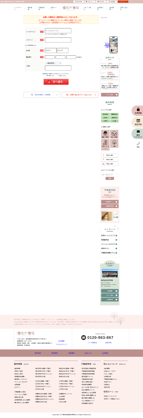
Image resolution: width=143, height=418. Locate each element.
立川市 (105, 118)
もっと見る (110, 95)
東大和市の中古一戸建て (43, 372)
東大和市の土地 (40, 378)
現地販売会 (104, 240)
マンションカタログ (106, 245)
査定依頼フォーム (87, 378)
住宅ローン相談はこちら (112, 400)
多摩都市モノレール (65, 395)
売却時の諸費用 (87, 386)
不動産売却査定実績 (88, 372)
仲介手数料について (88, 391)
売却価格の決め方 (87, 404)
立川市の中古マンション (43, 388)
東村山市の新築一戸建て (67, 370)
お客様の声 (100, 8)
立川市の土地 (40, 390)
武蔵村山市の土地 (41, 403)
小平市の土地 (63, 390)
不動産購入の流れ (20, 393)
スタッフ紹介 (87, 8)
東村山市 (114, 118)
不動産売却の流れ (87, 380)
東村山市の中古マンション (67, 375)
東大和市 (105, 115)
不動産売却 (41, 8)
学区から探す (109, 164)
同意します (50, 75)
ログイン (17, 388)
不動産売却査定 (110, 207)
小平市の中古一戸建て (66, 385)
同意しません (61, 75)
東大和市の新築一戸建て (43, 370)
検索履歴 (112, 1)
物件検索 (30, 8)
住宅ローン (54, 8)
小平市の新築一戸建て (66, 382)
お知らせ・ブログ (109, 372)
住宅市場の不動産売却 (89, 370)
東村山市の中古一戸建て (67, 372)
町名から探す (109, 160)
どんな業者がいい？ (88, 402)
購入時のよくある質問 (22, 404)
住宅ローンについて (106, 236)
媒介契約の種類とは (88, 399)
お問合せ (107, 386)
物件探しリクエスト (21, 380)
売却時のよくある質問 (89, 394)
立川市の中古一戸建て (43, 385)
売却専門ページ (110, 202)
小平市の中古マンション (67, 388)
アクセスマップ (61, 345)
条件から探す (109, 156)
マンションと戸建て (21, 396)
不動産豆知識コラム (106, 253)
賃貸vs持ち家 (19, 398)
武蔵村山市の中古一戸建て (44, 398)
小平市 (105, 122)
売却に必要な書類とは (89, 396)
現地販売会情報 (20, 378)
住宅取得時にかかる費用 (22, 401)
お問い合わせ (124, 8)
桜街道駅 (62, 400)
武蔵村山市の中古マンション (45, 400)
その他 (114, 122)
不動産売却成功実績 (88, 375)
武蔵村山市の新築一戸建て (44, 395)
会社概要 (111, 8)
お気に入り (90, 1)
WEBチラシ (104, 249)
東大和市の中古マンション (44, 375)
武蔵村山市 (114, 115)
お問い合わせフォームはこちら (79, 95)
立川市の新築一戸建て (43, 382)
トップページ (18, 8)
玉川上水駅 (62, 403)
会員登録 (17, 386)
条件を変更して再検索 (40, 95)
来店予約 (108, 344)
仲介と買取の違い (87, 383)
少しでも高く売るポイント (90, 388)
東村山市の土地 (64, 378)
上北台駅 (62, 398)
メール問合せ (92, 344)
